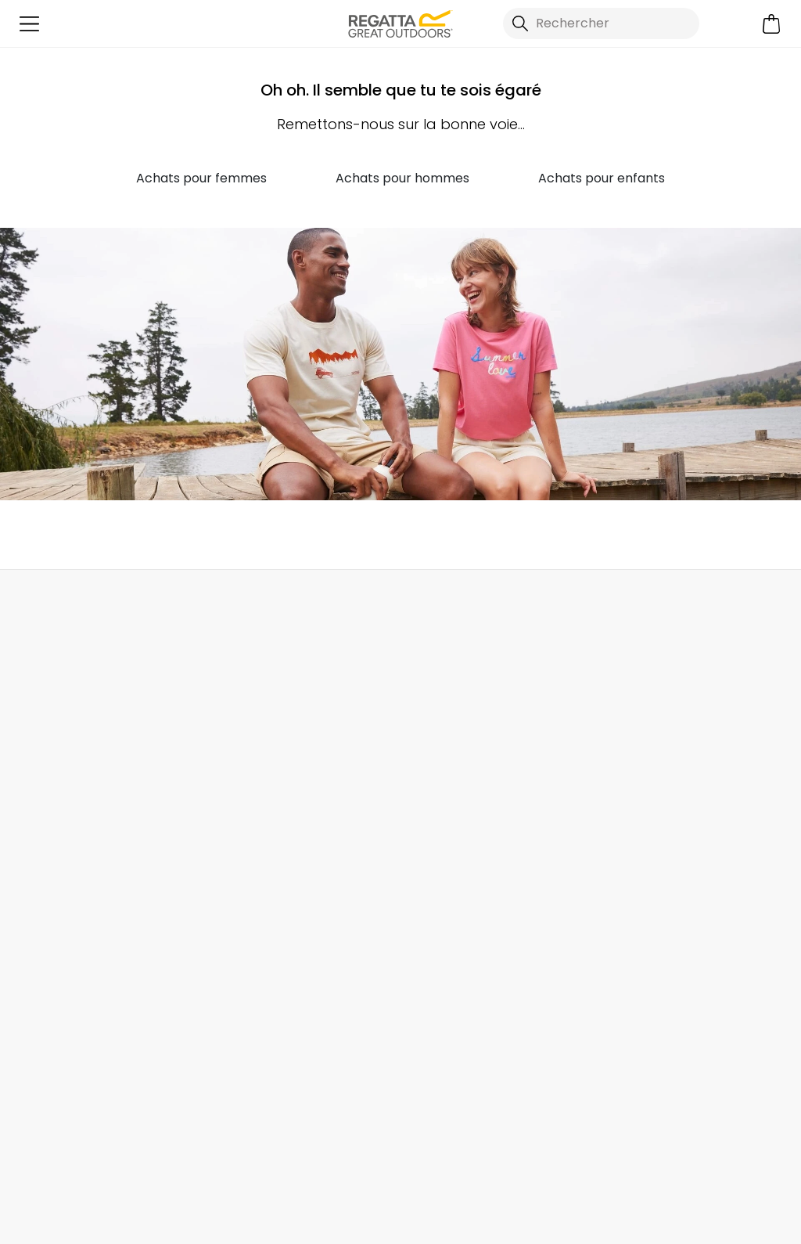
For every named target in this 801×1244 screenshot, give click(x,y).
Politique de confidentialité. (292, 1054)
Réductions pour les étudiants (654, 780)
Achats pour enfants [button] (601, 178)
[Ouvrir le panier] (771, 24)
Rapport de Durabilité (465, 796)
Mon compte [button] (173, 604)
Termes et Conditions (331, 1212)
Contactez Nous (678, 604)
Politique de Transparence (480, 821)
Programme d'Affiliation (471, 771)
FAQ (218, 746)
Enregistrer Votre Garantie (673, 721)
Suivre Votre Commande (88, 771)
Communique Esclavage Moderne (475, 855)
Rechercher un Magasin (421, 604)
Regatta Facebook (161, 1133)
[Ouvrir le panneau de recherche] (601, 23)
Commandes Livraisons (83, 721)
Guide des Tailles (645, 746)
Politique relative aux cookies (697, 1212)
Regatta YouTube (225, 1133)
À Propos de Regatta (463, 721)
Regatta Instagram (193, 1133)
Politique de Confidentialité (504, 1212)
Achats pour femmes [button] (201, 178)
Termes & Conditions (463, 890)
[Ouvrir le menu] (29, 24)
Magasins (429, 746)
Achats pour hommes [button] (402, 178)
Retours (36, 746)
